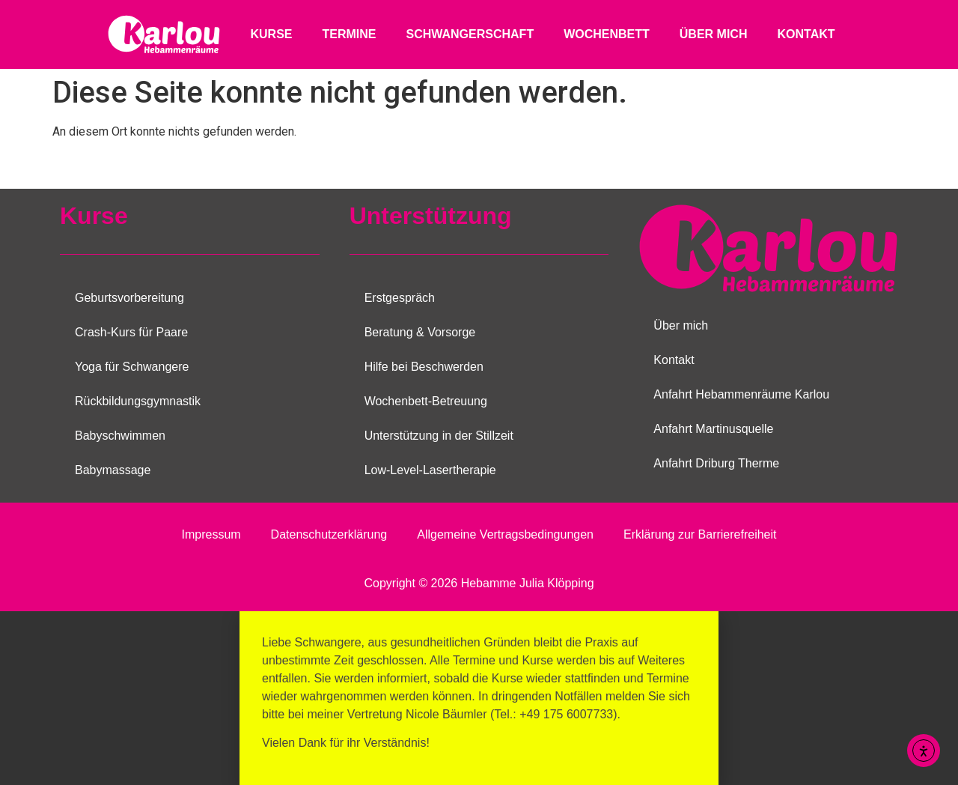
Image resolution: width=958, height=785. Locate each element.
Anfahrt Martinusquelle (713, 428)
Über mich (714, 34)
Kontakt (806, 34)
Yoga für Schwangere (132, 366)
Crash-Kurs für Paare (131, 332)
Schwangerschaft (470, 34)
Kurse (271, 34)
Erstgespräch (399, 297)
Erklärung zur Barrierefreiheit (700, 534)
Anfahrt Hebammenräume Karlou (741, 394)
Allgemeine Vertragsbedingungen (505, 534)
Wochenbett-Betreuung (425, 401)
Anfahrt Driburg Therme (716, 463)
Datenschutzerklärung (329, 534)
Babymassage (112, 470)
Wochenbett (607, 34)
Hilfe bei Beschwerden (423, 366)
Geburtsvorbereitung (129, 297)
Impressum (210, 534)
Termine (349, 34)
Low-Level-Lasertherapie (430, 470)
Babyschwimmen (120, 435)
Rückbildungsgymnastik (138, 401)
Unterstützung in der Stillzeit (438, 435)
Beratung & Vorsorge (420, 332)
